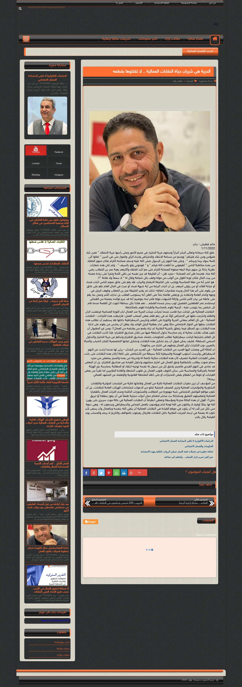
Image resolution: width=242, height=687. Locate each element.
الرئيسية (190, 81)
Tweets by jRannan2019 (55, 620)
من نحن (212, 3)
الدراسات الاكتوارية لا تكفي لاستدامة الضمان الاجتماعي (186, 441)
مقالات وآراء (172, 39)
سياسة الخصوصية (189, 3)
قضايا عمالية (195, 39)
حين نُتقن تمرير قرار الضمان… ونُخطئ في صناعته (188, 457)
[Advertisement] (149, 96)
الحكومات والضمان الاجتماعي (199, 446)
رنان (216, 24)
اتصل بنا (119, 3)
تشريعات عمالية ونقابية (116, 39)
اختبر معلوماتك (147, 39)
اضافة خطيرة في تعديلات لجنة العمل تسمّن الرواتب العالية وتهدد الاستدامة (177, 451)
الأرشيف (138, 3)
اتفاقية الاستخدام (161, 3)
